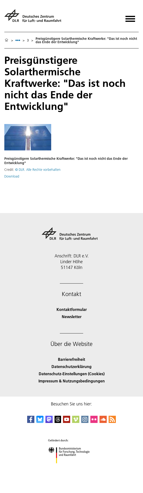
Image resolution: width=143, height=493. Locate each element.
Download (11, 176)
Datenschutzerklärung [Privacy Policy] (71, 366)
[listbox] (17, 40)
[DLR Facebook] (30, 421)
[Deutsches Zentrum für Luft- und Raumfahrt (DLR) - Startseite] (34, 17)
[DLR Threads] (58, 421)
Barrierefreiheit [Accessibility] (71, 359)
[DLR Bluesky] (40, 421)
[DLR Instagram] (84, 421)
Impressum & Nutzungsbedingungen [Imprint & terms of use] (71, 380)
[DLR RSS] (112, 421)
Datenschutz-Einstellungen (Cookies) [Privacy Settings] (72, 373)
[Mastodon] (49, 421)
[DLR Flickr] (94, 421)
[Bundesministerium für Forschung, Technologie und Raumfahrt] (71, 467)
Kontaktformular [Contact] (71, 309)
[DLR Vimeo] (75, 421)
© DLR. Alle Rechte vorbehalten (38, 169)
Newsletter (71, 316)
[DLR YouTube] (66, 421)
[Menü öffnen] (130, 17)
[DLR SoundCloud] (103, 421)
